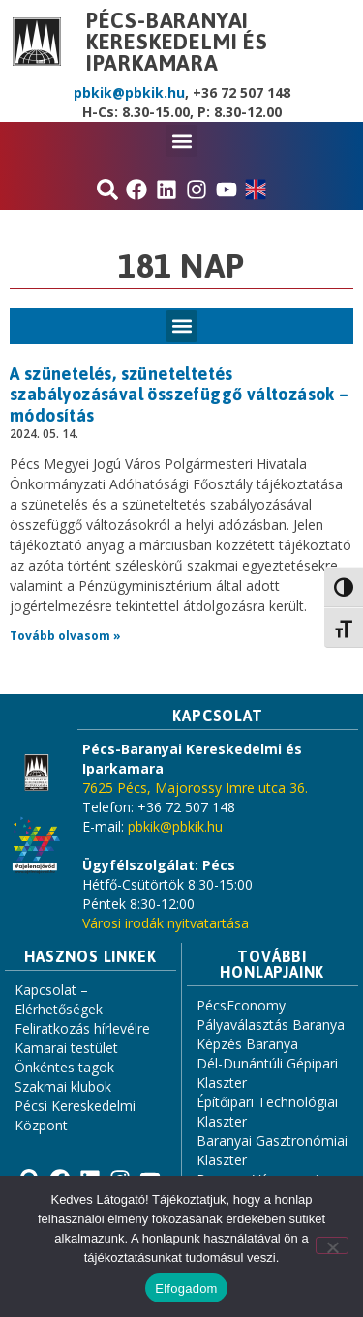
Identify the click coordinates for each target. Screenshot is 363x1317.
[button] (181, 141)
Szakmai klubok (63, 1086)
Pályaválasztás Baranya (271, 1024)
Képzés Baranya (247, 1044)
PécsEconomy (241, 1005)
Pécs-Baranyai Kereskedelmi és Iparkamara (177, 41)
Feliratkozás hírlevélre (82, 1028)
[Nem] (332, 1245)
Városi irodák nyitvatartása (165, 923)
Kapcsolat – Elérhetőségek (59, 999)
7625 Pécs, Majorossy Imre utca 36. (195, 787)
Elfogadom (186, 1288)
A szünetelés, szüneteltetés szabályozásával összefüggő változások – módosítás (179, 394)
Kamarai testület (66, 1048)
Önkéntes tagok (64, 1067)
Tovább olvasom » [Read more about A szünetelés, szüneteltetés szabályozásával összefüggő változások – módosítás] (65, 636)
